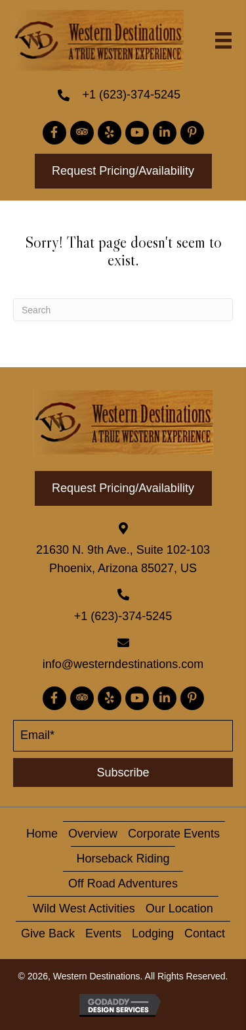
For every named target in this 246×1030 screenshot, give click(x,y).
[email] (123, 735)
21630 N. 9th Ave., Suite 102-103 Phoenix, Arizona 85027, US (123, 559)
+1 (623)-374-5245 (132, 94)
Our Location (179, 908)
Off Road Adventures (123, 883)
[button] (54, 133)
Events (103, 933)
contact (204, 933)
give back (48, 933)
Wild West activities (84, 908)
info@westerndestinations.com (123, 664)
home (42, 833)
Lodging (153, 933)
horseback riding (122, 858)
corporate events (174, 833)
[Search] (123, 309)
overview (92, 833)
